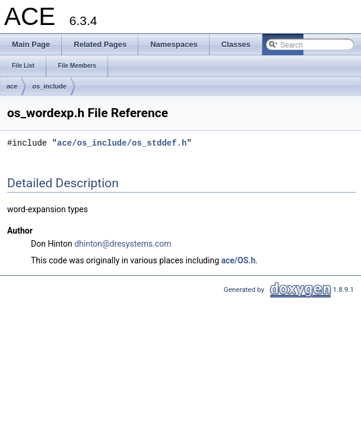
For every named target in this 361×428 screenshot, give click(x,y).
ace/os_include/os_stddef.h (121, 143)
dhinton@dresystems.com (122, 243)
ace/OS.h (238, 260)
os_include (49, 86)
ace (12, 86)
